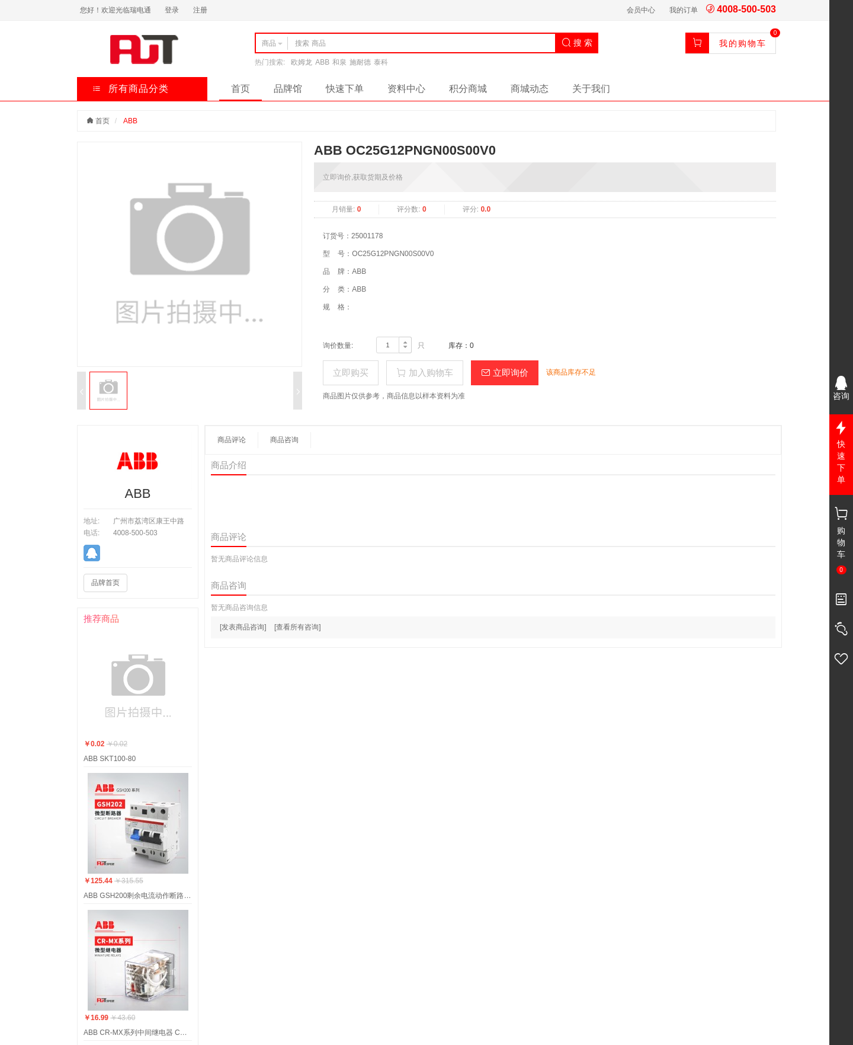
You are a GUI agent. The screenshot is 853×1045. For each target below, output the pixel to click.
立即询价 (504, 372)
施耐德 (360, 62)
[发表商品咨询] (243, 627)
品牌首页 (105, 583)
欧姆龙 (301, 62)
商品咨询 (284, 440)
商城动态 (530, 89)
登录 (172, 10)
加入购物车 (424, 372)
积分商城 (468, 89)
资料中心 (406, 89)
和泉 (339, 62)
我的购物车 (743, 43)
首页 (240, 89)
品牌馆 (288, 89)
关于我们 (591, 89)
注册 (200, 10)
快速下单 (345, 89)
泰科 (381, 62)
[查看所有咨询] (297, 627)
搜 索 (577, 42)
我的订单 (683, 10)
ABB (322, 62)
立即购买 (350, 372)
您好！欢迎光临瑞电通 (115, 10)
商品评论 (231, 440)
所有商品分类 (130, 89)
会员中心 (641, 10)
